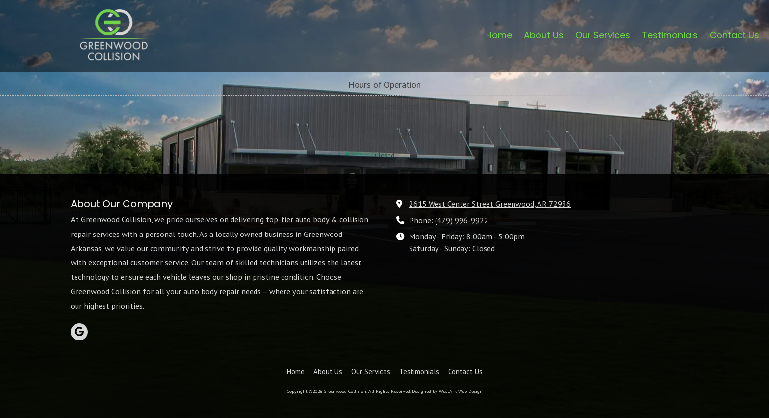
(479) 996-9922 (461, 220)
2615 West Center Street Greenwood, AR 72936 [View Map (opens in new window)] (490, 203)
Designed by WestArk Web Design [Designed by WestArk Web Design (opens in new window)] (447, 391)
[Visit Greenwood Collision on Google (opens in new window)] (79, 331)
